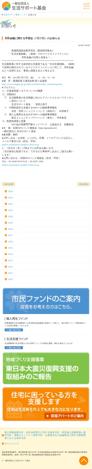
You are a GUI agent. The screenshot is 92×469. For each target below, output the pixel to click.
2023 (10, 197)
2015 (10, 247)
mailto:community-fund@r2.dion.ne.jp (20, 144)
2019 (10, 222)
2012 (10, 266)
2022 (10, 203)
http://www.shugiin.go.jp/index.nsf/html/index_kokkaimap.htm (32, 84)
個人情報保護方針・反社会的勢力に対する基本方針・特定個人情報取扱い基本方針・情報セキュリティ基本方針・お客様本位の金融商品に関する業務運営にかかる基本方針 (45, 435)
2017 (10, 235)
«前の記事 (8, 184)
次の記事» (83, 184)
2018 (10, 229)
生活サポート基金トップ (14, 14)
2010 (10, 279)
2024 (10, 191)
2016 (10, 241)
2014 (10, 254)
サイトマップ (11, 443)
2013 (10, 260)
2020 (10, 216)
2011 (10, 273)
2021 (10, 210)
